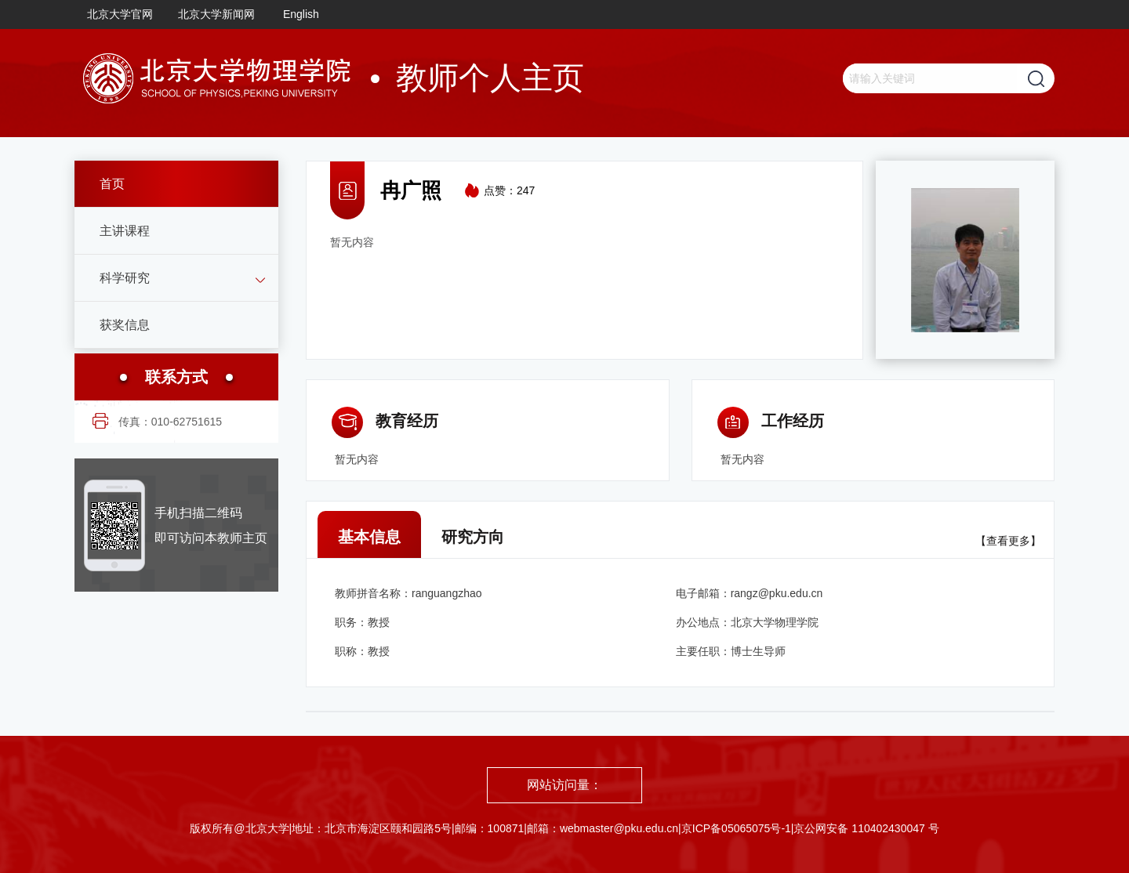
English (301, 14)
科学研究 (125, 277)
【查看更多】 (1008, 540)
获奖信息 (125, 324)
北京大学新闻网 (216, 14)
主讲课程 (125, 230)
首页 (112, 183)
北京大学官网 (120, 14)
